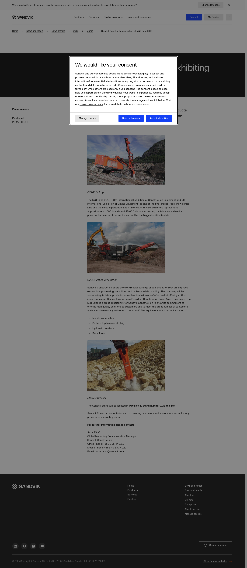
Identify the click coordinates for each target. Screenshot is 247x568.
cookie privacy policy (91, 104)
